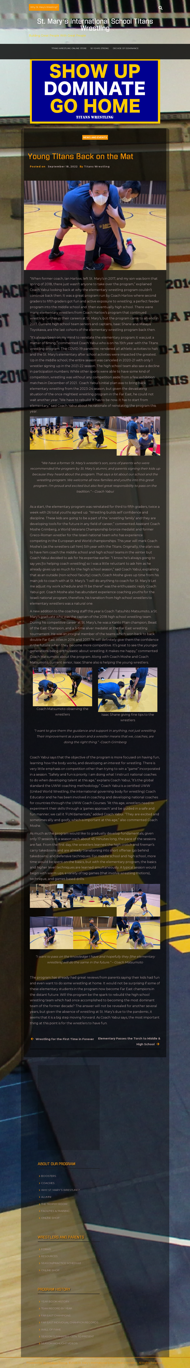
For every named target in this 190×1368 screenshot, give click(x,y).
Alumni (46, 1196)
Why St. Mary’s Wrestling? (44, 7)
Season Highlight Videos (59, 1343)
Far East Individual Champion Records (69, 1322)
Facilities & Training (55, 1210)
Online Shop (50, 1217)
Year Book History (55, 1301)
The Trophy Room (54, 1204)
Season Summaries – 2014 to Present (67, 1336)
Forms (46, 1249)
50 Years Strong (100, 48)
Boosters (48, 1175)
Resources (49, 1256)
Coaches (48, 1183)
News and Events (95, 137)
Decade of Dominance (126, 48)
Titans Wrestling (97, 166)
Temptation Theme (55, 1362)
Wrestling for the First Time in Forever (65, 1039)
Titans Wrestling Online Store (69, 48)
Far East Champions (56, 1315)
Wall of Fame (51, 1329)
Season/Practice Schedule (61, 1263)
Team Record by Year (56, 1308)
